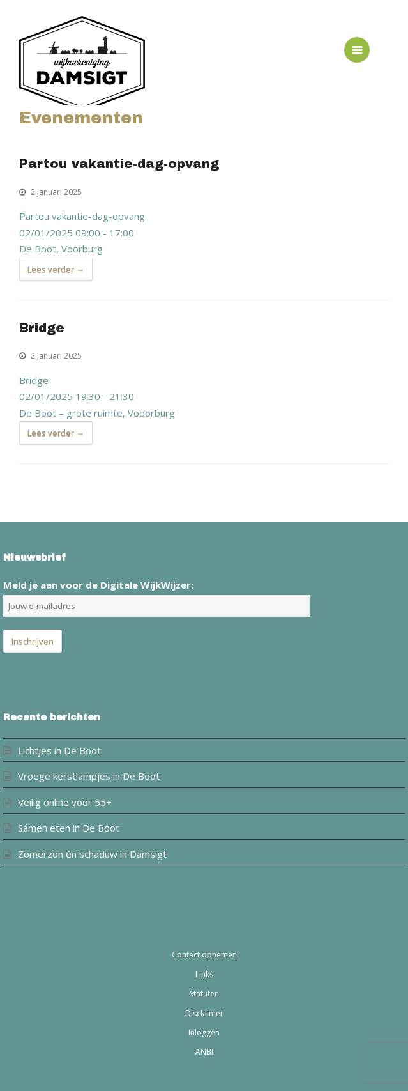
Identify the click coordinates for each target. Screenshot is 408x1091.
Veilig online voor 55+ (65, 802)
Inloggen (204, 1032)
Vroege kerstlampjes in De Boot (89, 776)
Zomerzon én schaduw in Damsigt (92, 853)
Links (204, 974)
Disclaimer (204, 1013)
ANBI (204, 1051)
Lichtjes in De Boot (59, 750)
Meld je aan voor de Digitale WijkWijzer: (98, 584)
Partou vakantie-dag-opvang (119, 164)
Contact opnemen (204, 954)
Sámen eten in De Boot (68, 827)
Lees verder (55, 269)
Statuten (204, 993)
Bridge (41, 328)
